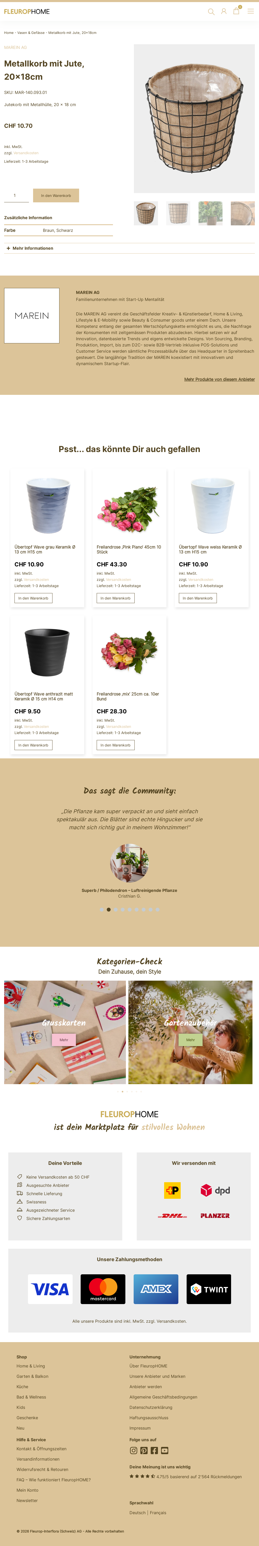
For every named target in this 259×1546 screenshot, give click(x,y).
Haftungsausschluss (149, 1417)
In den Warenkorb (56, 195)
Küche (22, 1386)
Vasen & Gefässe (31, 33)
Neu (20, 1428)
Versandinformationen (38, 1459)
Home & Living (31, 1366)
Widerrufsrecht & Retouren (42, 1469)
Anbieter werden (146, 1386)
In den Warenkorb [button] (33, 598)
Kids (21, 1407)
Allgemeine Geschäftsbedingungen (163, 1397)
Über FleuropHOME (148, 1366)
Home (9, 33)
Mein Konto (28, 1490)
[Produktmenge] (16, 195)
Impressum (140, 1428)
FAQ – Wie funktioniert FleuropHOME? (54, 1479)
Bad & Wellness (31, 1397)
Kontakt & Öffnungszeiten (41, 1448)
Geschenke (27, 1417)
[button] (102, 910)
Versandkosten (26, 153)
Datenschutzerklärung (151, 1407)
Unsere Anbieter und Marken (157, 1376)
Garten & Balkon (32, 1376)
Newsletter (27, 1500)
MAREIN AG (15, 47)
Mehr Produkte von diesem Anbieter (219, 379)
